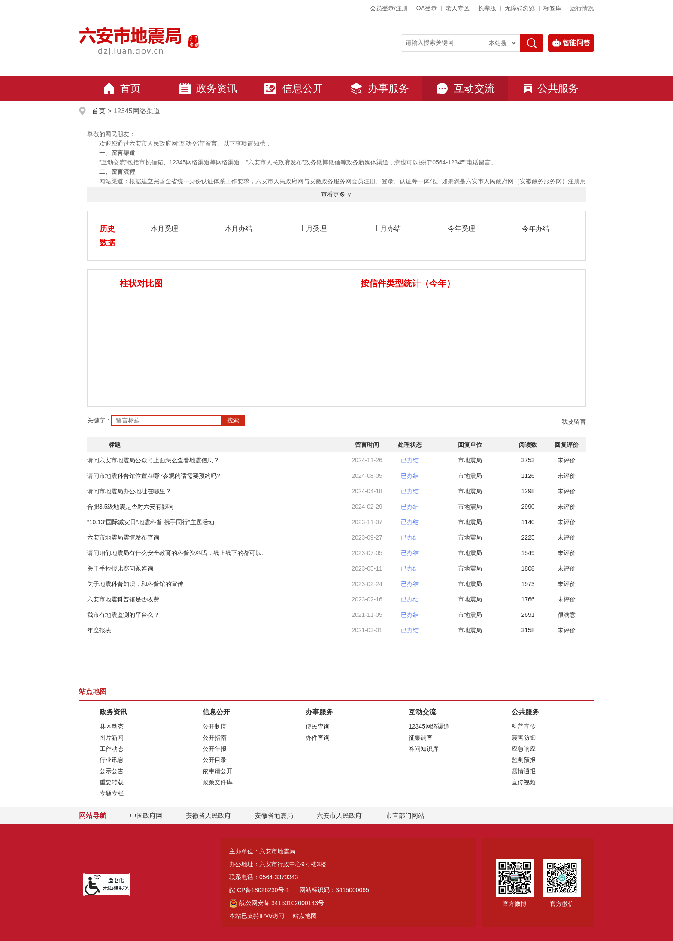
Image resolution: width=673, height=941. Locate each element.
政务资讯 (207, 88)
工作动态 (112, 748)
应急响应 (524, 748)
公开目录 (215, 759)
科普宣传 (524, 726)
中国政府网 (146, 815)
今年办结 (535, 228)
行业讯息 (112, 759)
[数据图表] (216, 344)
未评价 (567, 460)
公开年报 (215, 748)
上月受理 (313, 228)
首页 (122, 88)
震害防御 (524, 737)
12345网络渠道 (429, 726)
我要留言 (574, 421)
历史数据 (107, 236)
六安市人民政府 (339, 815)
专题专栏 (112, 793)
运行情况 (582, 8)
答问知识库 (424, 748)
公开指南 (215, 737)
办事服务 (379, 88)
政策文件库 (218, 782)
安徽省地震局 (274, 815)
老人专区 (458, 8)
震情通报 (524, 771)
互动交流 (465, 88)
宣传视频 (524, 782)
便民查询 (318, 726)
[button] (487, 8)
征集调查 (421, 737)
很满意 (567, 614)
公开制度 (215, 726)
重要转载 (112, 782)
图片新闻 (112, 737)
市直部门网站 (409, 815)
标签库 (552, 8)
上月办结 (387, 228)
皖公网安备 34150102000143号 (276, 902)
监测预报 (524, 759)
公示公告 (112, 771)
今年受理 (461, 228)
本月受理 (164, 228)
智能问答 (571, 43)
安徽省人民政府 (208, 815)
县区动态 (112, 726)
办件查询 (318, 737)
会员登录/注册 (389, 8)
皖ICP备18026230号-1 (259, 889)
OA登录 (426, 8)
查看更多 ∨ (336, 194)
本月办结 (238, 228)
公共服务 (551, 88)
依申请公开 (218, 771)
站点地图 (305, 915)
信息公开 (293, 88)
